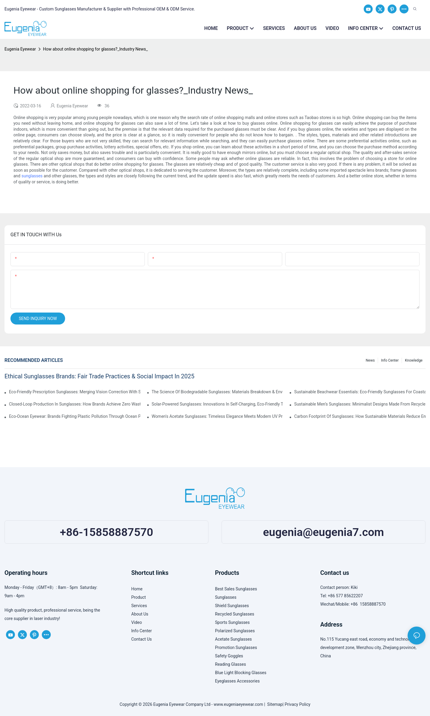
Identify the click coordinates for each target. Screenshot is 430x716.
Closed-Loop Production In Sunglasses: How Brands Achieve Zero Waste (74, 404)
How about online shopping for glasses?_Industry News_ (95, 49)
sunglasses (32, 175)
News (370, 360)
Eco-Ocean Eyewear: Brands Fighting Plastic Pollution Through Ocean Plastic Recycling (74, 416)
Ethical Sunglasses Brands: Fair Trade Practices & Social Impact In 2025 (99, 376)
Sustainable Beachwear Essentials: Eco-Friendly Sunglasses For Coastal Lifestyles (360, 391)
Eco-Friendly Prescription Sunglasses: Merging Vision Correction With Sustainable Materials (74, 391)
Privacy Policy (297, 704)
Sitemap (273, 704)
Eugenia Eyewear (20, 49)
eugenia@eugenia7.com (323, 532)
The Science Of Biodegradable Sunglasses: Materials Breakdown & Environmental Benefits (217, 391)
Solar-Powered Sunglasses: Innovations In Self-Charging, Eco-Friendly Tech (217, 404)
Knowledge (414, 360)
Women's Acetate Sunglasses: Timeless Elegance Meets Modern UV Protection (217, 416)
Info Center (390, 360)
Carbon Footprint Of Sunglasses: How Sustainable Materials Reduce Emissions (360, 416)
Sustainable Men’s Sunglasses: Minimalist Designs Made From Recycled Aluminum (360, 404)
